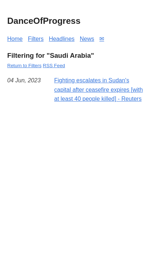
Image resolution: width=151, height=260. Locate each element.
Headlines (61, 39)
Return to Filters (24, 65)
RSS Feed (54, 65)
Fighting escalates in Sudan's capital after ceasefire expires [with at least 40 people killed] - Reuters (98, 89)
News (87, 39)
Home (15, 39)
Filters (36, 39)
